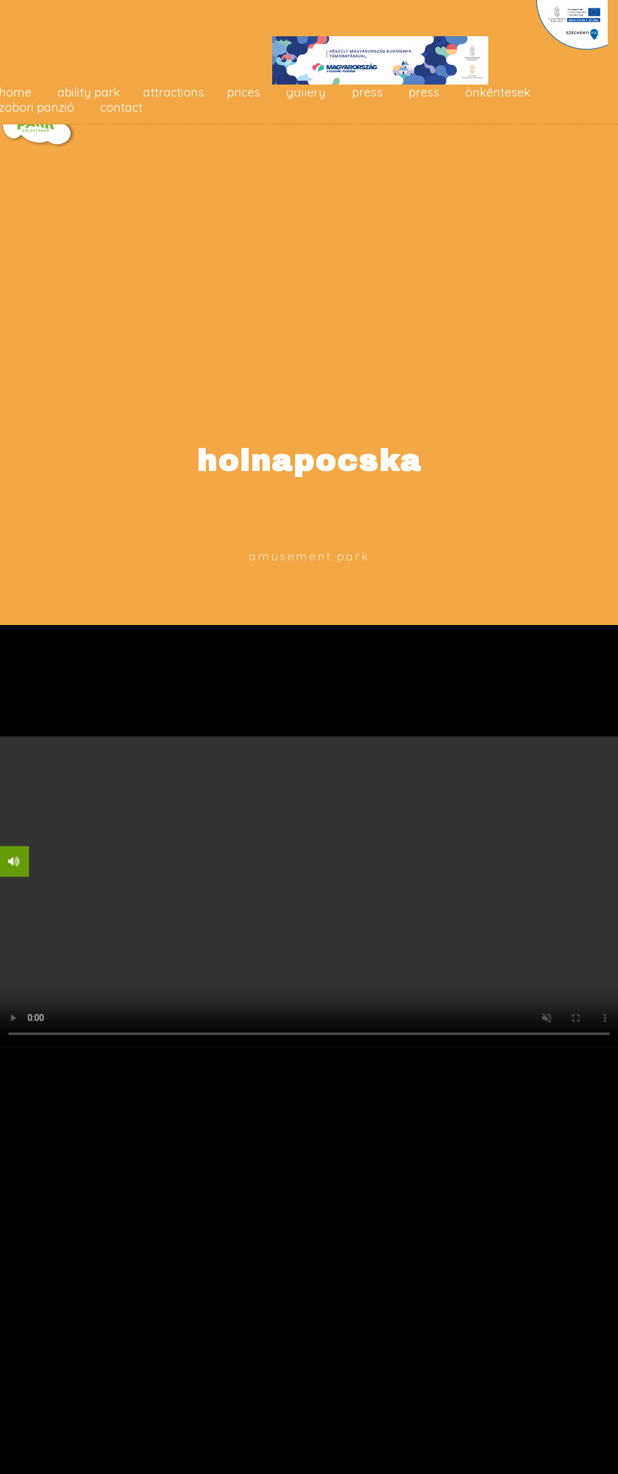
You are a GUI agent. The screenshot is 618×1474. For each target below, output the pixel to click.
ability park (88, 92)
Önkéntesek (497, 92)
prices (243, 92)
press (367, 92)
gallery (306, 92)
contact (121, 107)
